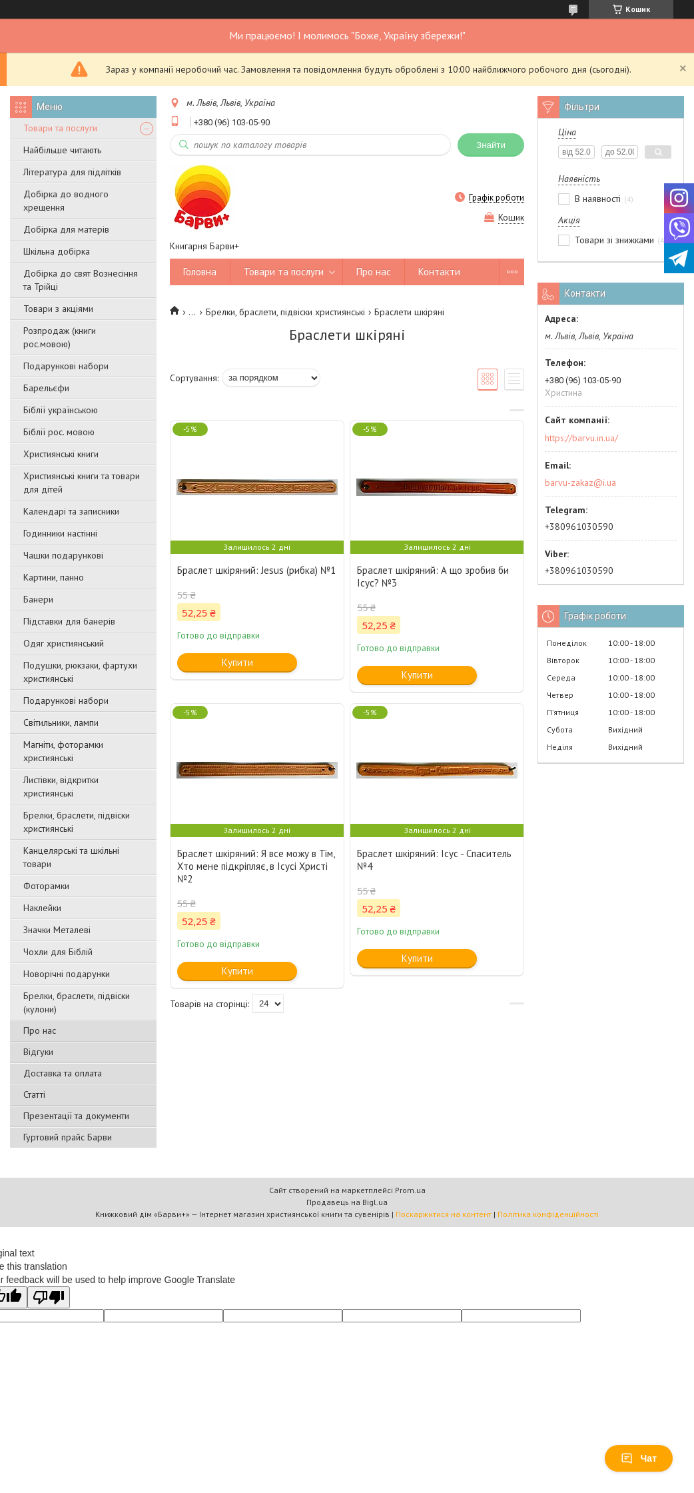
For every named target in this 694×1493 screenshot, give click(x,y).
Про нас (39, 1030)
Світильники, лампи (61, 723)
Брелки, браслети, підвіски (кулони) (76, 1002)
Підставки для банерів (69, 621)
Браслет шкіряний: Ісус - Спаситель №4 (434, 859)
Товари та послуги (60, 128)
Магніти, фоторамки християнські (63, 751)
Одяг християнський (63, 643)
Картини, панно (53, 577)
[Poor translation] (48, 1297)
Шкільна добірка (56, 251)
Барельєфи (46, 388)
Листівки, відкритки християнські (61, 786)
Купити (237, 662)
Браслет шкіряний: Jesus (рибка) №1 (256, 570)
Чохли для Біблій (58, 952)
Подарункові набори (66, 366)
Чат (639, 1458)
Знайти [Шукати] (491, 145)
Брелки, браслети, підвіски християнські (76, 821)
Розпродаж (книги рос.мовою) (59, 337)
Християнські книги (61, 454)
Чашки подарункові (63, 555)
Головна (199, 272)
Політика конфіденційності (548, 1214)
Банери (38, 599)
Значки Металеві (57, 930)
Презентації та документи (76, 1116)
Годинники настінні (60, 533)
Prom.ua (410, 1190)
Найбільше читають (62, 150)
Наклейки (42, 908)
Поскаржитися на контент (444, 1214)
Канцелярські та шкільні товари (71, 857)
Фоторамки (46, 886)
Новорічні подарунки (66, 974)
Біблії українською (60, 410)
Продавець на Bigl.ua (347, 1202)
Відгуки (38, 1052)
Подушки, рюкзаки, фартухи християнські (80, 672)
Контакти (439, 272)
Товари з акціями (58, 309)
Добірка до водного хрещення (66, 200)
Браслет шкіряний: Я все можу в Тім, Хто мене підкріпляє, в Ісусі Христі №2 (255, 866)
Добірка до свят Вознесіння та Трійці (80, 280)
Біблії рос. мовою (59, 432)
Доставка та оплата (62, 1073)
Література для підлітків (72, 172)
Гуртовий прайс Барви (67, 1137)
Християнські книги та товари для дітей (81, 482)
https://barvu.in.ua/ (581, 438)
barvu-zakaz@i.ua (580, 483)
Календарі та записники (71, 511)
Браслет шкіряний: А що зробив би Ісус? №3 (433, 576)
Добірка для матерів (66, 229)
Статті (34, 1094)
